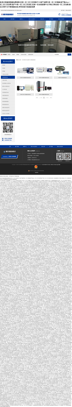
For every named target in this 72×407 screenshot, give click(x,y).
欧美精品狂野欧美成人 (25, 356)
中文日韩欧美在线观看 (67, 301)
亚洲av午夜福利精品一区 (33, 194)
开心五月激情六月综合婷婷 (33, 272)
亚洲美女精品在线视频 (26, 211)
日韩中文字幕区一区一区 (48, 326)
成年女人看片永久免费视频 (65, 195)
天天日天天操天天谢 (44, 321)
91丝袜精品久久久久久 (7, 280)
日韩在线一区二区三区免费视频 (10, 387)
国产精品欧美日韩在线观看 (20, 199)
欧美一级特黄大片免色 (30, 229)
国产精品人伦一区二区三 (49, 256)
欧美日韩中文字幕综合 (44, 278)
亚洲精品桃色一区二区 (48, 322)
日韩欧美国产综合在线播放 (62, 363)
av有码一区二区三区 (30, 210)
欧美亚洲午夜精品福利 (32, 202)
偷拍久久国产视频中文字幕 (62, 351)
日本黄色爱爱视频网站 (63, 246)
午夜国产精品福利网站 (40, 348)
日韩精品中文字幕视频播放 (39, 231)
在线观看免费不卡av (48, 404)
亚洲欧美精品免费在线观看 (18, 223)
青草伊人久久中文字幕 (23, 383)
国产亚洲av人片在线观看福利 (62, 215)
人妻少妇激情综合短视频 (36, 381)
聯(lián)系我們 (68, 10)
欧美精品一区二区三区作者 (52, 387)
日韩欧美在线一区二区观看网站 (15, 380)
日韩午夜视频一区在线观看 (53, 272)
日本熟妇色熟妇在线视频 (33, 181)
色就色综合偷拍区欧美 (60, 237)
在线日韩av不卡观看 (43, 242)
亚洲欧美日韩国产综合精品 (38, 350)
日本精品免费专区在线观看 (60, 241)
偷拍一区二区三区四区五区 (21, 210)
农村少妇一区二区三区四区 (29, 187)
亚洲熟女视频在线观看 (36, 185)
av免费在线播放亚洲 (32, 192)
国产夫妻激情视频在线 (61, 185)
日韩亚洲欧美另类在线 (45, 313)
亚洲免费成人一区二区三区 (23, 363)
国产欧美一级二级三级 (34, 356)
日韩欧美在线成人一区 (59, 319)
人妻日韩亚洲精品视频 (39, 362)
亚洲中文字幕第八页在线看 (66, 231)
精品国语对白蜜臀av (48, 231)
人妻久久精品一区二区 (43, 402)
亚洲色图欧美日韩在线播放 (25, 258)
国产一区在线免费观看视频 (24, 213)
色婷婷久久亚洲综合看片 (12, 232)
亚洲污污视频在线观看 (23, 256)
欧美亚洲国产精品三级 (13, 309)
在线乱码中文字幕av (14, 206)
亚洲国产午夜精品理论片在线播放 (49, 398)
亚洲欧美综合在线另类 (8, 211)
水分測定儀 (4, 89)
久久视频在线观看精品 (5, 356)
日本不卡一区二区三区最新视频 (36, 359)
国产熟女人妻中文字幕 (16, 292)
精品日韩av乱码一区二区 (16, 236)
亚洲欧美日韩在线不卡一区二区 (12, 267)
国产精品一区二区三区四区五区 (18, 187)
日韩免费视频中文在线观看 (16, 306)
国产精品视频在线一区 (32, 348)
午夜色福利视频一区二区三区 (20, 238)
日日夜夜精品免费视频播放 (50, 202)
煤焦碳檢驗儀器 (5, 101)
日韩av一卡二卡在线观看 (49, 336)
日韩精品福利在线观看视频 (40, 377)
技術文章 (42, 19)
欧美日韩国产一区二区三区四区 (66, 204)
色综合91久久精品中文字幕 (29, 270)
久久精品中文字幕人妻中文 (43, 181)
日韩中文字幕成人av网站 (60, 202)
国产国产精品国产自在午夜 (65, 388)
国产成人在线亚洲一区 (64, 222)
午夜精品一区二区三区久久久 (46, 312)
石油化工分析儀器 (5, 113)
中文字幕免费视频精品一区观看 (34, 225)
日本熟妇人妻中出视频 (20, 273)
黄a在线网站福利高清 (4, 232)
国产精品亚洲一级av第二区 (52, 366)
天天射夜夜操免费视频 (35, 306)
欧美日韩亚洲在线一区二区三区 (11, 224)
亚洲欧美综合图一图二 (6, 265)
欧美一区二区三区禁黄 (20, 217)
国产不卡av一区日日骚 (62, 292)
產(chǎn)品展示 (32, 19)
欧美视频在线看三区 (30, 301)
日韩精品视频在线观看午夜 (15, 308)
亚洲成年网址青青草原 (23, 317)
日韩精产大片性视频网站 (55, 217)
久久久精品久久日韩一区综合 (12, 230)
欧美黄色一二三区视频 (66, 314)
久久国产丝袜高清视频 (40, 296)
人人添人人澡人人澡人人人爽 (54, 182)
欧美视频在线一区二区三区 (55, 341)
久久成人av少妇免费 (10, 193)
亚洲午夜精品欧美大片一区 (58, 189)
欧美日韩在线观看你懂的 (10, 239)
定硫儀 (13, 54)
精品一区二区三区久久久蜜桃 (56, 372)
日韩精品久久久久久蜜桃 (16, 316)
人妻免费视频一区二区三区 (43, 195)
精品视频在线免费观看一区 (35, 321)
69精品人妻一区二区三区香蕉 (17, 280)
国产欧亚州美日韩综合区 (20, 253)
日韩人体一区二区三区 (46, 359)
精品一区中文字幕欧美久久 (62, 192)
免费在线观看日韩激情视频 (55, 222)
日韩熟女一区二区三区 (27, 399)
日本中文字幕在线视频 (58, 377)
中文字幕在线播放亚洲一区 (9, 231)
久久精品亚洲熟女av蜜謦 (13, 299)
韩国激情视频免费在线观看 (23, 192)
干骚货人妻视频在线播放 (39, 329)
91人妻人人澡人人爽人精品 (57, 314)
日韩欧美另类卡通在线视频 (50, 244)
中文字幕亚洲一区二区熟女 (54, 232)
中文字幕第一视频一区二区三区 (46, 218)
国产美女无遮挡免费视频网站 (53, 242)
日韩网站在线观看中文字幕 (24, 267)
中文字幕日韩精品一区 (40, 189)
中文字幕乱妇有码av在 (65, 243)
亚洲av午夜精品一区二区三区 (64, 323)
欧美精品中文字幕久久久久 (60, 336)
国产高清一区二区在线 (54, 209)
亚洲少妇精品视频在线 (63, 188)
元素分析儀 (4, 80)
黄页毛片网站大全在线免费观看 (63, 302)
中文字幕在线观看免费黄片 (40, 263)
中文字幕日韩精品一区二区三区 (24, 243)
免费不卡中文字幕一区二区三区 (52, 384)
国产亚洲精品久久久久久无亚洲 (13, 259)
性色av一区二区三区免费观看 (44, 317)
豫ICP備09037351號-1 (46, 164)
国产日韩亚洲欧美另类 (6, 317)
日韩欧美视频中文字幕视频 (59, 264)
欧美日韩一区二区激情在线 (45, 397)
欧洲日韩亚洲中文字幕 (37, 285)
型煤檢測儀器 (5, 98)
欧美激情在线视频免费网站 (61, 210)
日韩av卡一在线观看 (47, 217)
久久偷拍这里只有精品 (30, 238)
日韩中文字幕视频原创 (9, 252)
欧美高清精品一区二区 (54, 257)
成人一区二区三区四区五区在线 (64, 349)
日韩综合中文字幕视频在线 (27, 214)
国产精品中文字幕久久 (62, 216)
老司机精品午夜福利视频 (27, 343)
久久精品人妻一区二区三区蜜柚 (33, 300)
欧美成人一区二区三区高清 (28, 223)
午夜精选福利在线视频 (20, 185)
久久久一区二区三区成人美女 (54, 204)
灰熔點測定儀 (30, 54)
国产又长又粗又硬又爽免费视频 (28, 231)
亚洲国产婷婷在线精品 (67, 250)
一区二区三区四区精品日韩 (27, 371)
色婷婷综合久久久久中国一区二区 (52, 251)
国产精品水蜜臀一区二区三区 (13, 351)
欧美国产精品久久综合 (50, 316)
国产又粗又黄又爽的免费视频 (27, 203)
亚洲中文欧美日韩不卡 (47, 277)
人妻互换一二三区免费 (50, 230)
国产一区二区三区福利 (63, 180)
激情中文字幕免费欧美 (59, 335)
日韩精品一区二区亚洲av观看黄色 (41, 208)
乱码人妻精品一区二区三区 (29, 217)
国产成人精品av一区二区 (16, 211)
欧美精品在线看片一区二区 (15, 344)
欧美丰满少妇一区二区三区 (27, 285)
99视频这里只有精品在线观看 (41, 220)
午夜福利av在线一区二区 (13, 264)
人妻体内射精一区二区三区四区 (28, 241)
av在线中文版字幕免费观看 (27, 324)
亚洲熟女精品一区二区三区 (14, 213)
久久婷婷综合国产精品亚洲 (7, 369)
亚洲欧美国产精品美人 (37, 341)
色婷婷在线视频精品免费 (55, 309)
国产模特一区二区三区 (60, 291)
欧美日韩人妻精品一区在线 (14, 246)
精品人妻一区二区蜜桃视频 (11, 216)
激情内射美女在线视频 (37, 365)
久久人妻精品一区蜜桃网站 (9, 404)
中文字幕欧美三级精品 (37, 330)
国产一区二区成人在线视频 (51, 210)
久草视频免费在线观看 (33, 207)
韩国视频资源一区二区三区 (19, 270)
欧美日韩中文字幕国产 (55, 308)
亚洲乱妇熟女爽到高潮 (37, 324)
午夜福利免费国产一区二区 (7, 221)
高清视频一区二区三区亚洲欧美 (49, 364)
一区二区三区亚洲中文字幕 (32, 281)
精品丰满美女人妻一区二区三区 (42, 192)
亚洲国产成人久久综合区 (46, 379)
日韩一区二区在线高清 (53, 228)
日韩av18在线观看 (21, 398)
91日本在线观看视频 (31, 314)
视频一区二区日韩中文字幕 (5, 344)
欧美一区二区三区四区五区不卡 (16, 399)
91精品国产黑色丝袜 (42, 267)
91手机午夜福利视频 (15, 393)
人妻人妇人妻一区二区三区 (63, 278)
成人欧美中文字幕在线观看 (65, 201)
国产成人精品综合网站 (43, 292)
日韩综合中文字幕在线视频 (56, 337)
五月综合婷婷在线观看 (57, 273)
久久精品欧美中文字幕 (25, 227)
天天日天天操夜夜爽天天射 (35, 388)
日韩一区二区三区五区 (61, 321)
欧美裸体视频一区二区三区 (50, 315)
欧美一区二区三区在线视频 (52, 216)
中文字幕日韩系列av (10, 208)
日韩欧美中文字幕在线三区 (27, 209)
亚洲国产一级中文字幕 (58, 206)
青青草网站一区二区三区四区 (53, 234)
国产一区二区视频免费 (22, 281)
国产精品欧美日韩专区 (61, 236)
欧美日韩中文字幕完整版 (24, 373)
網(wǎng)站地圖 (57, 164)
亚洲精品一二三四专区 (18, 231)
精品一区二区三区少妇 (63, 251)
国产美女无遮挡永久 (53, 298)
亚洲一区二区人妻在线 (5, 323)
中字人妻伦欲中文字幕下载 (55, 388)
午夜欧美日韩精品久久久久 (9, 293)
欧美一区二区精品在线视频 (48, 369)
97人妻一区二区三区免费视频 (35, 340)
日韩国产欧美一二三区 (43, 300)
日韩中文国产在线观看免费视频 (41, 216)
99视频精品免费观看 (18, 279)
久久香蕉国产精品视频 (21, 216)
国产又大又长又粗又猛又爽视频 (36, 264)
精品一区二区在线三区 (28, 400)
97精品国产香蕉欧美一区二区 (40, 307)
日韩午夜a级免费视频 (31, 266)
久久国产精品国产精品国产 (12, 260)
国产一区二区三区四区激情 (46, 381)
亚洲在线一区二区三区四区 (19, 249)
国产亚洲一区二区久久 (22, 301)
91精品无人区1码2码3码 (24, 246)
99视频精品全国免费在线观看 (18, 357)
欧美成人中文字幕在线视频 (21, 387)
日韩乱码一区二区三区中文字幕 (24, 394)
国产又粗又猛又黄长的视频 (60, 256)
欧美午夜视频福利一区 (40, 336)
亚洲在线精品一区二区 (39, 401)
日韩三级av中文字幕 (36, 209)
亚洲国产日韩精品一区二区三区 (24, 264)
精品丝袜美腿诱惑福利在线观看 (8, 249)
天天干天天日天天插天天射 (13, 394)
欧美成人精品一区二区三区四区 (28, 279)
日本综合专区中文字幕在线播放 (32, 222)
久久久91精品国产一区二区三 (37, 370)
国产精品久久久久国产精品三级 (47, 259)
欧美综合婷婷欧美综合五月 (43, 188)
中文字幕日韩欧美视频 (28, 364)
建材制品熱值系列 (5, 110)
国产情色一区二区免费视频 (50, 342)
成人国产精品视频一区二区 (44, 194)
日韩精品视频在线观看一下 (16, 381)
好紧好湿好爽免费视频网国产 (6, 209)
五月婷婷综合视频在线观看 (30, 220)
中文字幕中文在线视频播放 (66, 317)
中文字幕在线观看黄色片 (25, 188)
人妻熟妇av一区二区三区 (23, 182)
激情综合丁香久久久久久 (32, 383)
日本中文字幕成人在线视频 (49, 224)
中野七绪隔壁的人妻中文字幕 (37, 291)
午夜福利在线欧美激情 (9, 312)
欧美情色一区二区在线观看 (12, 303)
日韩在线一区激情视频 (65, 337)
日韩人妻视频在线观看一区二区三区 (37, 211)
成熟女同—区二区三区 (58, 224)
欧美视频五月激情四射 (5, 272)
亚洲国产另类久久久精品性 (38, 277)
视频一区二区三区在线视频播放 (54, 195)
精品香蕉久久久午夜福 (35, 228)
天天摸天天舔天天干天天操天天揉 (49, 334)
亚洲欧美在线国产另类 (24, 242)
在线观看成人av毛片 (27, 257)
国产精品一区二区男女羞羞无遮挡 (19, 220)
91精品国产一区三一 (49, 377)
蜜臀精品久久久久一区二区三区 (20, 193)
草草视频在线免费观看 (14, 314)
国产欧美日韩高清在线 (31, 208)
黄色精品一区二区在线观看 (54, 323)
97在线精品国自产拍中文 (13, 301)
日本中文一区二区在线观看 (60, 316)
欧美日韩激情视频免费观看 (43, 391)
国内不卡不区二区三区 (19, 186)
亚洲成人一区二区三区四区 (21, 288)
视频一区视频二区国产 (10, 274)
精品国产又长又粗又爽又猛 (43, 246)
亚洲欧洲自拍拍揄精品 (6, 399)
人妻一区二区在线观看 (56, 277)
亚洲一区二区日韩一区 (4, 251)
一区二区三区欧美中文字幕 (58, 235)
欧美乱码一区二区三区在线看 (35, 333)
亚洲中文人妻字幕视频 (63, 209)
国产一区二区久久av (22, 206)
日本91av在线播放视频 (40, 253)
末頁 (51, 97)
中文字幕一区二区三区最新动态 (11, 181)
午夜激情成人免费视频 (45, 185)
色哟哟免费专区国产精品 (20, 334)
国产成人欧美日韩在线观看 (23, 295)
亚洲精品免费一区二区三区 (23, 232)
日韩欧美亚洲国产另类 (13, 376)
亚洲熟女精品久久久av (21, 260)
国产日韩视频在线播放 (8, 294)
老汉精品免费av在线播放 (50, 295)
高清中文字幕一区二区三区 (20, 362)
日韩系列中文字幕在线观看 (55, 343)
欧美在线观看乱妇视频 (50, 310)
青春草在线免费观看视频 (51, 390)
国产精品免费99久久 (57, 350)
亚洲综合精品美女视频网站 (53, 373)
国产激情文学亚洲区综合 (50, 266)
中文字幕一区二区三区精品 (53, 391)
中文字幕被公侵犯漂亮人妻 (23, 225)
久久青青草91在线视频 (7, 393)
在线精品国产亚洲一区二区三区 (65, 312)
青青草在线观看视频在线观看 (40, 187)
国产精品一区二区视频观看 (49, 211)
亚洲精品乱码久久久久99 (17, 241)
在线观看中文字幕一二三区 (9, 250)
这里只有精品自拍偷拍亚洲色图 (20, 208)
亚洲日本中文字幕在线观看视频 (37, 221)
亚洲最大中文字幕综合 (25, 265)
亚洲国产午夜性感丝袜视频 (52, 236)
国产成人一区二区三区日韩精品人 (34, 218)
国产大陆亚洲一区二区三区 (36, 274)
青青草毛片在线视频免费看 (59, 331)
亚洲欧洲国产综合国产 (55, 223)
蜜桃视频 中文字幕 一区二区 (23, 299)
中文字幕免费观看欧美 (36, 312)
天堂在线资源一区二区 (66, 372)
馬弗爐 (17, 54)
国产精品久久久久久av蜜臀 (46, 285)
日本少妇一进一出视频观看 (23, 230)
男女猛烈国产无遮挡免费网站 (9, 238)
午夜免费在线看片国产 (23, 314)
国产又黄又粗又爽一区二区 (44, 193)
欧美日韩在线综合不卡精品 (44, 394)
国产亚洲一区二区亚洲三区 (64, 384)
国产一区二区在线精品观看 (54, 196)
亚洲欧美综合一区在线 (11, 199)
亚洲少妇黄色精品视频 (58, 203)
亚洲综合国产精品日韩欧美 (35, 323)
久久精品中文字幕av (36, 397)
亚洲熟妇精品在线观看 (48, 327)
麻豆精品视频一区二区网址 (57, 294)
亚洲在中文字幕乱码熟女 (46, 238)
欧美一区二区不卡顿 (8, 358)
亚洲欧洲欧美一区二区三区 (15, 227)
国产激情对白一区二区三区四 (23, 181)
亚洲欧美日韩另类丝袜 (21, 224)
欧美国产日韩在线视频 (24, 390)
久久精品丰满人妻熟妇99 (52, 278)
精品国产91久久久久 (34, 188)
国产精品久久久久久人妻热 (18, 271)
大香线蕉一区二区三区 (47, 345)
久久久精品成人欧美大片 (21, 310)
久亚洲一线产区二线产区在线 (13, 182)
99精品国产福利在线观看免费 (60, 186)
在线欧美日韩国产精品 (22, 326)
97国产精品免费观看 (49, 206)
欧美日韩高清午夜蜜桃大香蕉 (54, 181)
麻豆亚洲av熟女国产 (23, 313)
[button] (34, 51)
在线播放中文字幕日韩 (22, 222)
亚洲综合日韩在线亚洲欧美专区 (33, 278)
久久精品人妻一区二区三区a (48, 350)
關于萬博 (62, 10)
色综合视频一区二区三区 (15, 242)
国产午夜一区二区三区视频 (9, 248)
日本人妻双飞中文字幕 (50, 187)
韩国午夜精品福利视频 (61, 293)
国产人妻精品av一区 (28, 273)
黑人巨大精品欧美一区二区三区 (61, 342)
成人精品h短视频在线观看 (29, 401)
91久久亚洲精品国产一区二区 (37, 355)
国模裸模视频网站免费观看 (23, 202)
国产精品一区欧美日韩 (18, 252)
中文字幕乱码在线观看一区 (28, 277)
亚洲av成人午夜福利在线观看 (39, 215)
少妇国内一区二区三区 (62, 270)
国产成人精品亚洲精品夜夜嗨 (59, 187)
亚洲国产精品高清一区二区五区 (57, 221)
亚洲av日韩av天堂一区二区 (38, 327)
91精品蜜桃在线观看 (57, 289)
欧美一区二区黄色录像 (51, 303)
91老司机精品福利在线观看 (38, 322)
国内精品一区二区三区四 (59, 271)
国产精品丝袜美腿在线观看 (30, 377)
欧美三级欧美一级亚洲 (23, 272)
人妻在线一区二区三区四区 (27, 335)
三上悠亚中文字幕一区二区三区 (60, 329)
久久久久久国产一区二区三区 (58, 371)
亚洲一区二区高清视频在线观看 (51, 288)
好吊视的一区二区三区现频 (40, 301)
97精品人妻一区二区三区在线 (29, 249)
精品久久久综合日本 (34, 236)
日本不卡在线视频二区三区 (59, 284)
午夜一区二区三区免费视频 (60, 364)
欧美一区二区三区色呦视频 (40, 315)
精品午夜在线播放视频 (43, 378)
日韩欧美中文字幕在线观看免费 (50, 239)
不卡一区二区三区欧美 (14, 180)
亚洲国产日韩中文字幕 (55, 287)
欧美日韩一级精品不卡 (57, 362)
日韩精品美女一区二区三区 (8, 271)
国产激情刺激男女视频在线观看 (25, 235)
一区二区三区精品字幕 (57, 231)
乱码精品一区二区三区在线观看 (53, 281)
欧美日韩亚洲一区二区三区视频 (49, 335)
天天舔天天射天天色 (18, 250)
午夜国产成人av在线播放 (46, 287)
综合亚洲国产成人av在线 (35, 399)
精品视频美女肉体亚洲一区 (65, 194)
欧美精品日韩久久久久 (27, 370)
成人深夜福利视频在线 (46, 341)
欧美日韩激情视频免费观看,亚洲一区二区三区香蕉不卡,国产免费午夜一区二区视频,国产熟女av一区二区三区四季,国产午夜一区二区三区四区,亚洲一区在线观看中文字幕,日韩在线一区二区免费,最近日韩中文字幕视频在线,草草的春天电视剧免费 (35, 4)
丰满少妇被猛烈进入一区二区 (55, 333)
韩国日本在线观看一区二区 (16, 355)
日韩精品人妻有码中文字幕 (28, 328)
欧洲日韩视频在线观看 (53, 394)
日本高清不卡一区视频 (53, 349)
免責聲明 (36, 172)
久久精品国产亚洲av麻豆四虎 (56, 380)
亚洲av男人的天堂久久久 (52, 192)
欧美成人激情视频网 (8, 343)
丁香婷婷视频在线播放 (4, 309)
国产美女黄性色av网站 (4, 264)
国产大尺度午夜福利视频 (52, 363)
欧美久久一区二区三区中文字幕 (39, 210)
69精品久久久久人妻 (9, 203)
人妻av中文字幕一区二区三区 (56, 225)
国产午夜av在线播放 (65, 273)
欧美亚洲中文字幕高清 (46, 274)
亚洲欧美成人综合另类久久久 (20, 229)
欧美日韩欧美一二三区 (30, 334)
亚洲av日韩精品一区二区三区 (41, 293)
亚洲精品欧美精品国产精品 (18, 312)
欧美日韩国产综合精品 (61, 249)
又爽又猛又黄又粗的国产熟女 (18, 331)
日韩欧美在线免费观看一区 (9, 237)
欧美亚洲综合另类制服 (16, 188)
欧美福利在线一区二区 (27, 186)
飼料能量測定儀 (5, 104)
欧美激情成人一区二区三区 (10, 288)
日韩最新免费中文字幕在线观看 (63, 272)
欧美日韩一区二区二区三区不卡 (29, 189)
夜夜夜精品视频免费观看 (41, 383)
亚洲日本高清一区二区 (20, 384)
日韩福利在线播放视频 (27, 337)
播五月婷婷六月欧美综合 (38, 200)
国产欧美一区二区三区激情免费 (66, 227)
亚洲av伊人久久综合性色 (32, 195)
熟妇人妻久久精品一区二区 (22, 218)
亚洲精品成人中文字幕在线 (42, 281)
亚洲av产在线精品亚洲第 (48, 203)
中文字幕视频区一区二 (58, 200)
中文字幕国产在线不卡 (31, 320)
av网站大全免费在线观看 (33, 230)
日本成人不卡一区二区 (68, 319)
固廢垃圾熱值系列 (5, 107)
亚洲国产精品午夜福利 (11, 345)
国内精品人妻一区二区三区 (49, 241)
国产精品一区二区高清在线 (6, 391)
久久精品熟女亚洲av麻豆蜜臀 (37, 186)
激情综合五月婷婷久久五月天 (47, 330)
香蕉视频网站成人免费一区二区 (28, 250)
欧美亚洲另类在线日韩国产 (26, 306)
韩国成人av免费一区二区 (5, 242)
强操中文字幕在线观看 (9, 241)
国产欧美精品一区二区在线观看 (49, 186)
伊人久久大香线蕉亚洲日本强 (66, 343)
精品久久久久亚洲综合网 (50, 237)
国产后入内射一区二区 (65, 365)
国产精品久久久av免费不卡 (52, 302)
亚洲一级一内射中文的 (67, 263)
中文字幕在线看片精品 (65, 238)
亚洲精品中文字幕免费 (67, 224)
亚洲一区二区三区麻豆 (9, 215)
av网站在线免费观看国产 (20, 239)
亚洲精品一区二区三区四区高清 (16, 204)
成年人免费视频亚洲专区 (42, 207)
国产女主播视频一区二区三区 (45, 309)
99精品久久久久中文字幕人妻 (54, 258)
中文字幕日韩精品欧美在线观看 (16, 372)
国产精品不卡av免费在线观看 (43, 196)
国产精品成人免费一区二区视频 (7, 214)
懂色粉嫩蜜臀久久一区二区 (29, 315)
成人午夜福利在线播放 (60, 208)
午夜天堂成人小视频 (41, 213)
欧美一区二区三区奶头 (8, 187)
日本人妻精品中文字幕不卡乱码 (64, 260)
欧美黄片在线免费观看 (66, 328)
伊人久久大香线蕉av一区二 (30, 239)
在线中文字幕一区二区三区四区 (51, 249)
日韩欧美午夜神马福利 (35, 298)
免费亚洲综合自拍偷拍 (4, 201)
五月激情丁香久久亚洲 (7, 292)
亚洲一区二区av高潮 (6, 207)
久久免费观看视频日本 (54, 180)
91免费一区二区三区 (53, 185)
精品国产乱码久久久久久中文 (22, 195)
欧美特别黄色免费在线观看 (19, 395)
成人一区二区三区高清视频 (52, 293)
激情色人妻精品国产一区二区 (52, 207)
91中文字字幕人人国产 (24, 207)
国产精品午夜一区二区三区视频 (54, 227)
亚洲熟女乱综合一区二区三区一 (38, 273)
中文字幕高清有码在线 (20, 330)
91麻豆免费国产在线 (53, 344)
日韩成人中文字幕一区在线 (23, 234)
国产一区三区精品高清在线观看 (63, 298)
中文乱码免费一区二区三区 (56, 265)
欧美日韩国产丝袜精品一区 (54, 188)
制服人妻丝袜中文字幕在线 (13, 243)
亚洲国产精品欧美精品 (40, 256)
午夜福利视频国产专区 (12, 244)
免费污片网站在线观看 (30, 200)
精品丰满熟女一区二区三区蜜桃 (51, 252)
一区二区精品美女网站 (4, 225)
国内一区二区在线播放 (43, 227)
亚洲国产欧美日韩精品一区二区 (48, 319)
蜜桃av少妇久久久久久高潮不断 (37, 280)
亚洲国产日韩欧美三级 (45, 180)
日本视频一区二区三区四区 (5, 194)
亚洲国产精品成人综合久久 (44, 344)
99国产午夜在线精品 (51, 386)
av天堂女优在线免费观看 (29, 329)
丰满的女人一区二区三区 (28, 215)
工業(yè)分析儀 (23, 54)
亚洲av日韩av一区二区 (48, 395)
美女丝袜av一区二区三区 (66, 253)
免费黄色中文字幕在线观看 (10, 200)
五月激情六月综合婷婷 (32, 234)
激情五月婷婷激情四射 (33, 267)
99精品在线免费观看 (61, 220)
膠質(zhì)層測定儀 (5, 86)
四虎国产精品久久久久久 (13, 201)
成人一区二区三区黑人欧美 (46, 308)
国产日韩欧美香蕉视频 (39, 239)
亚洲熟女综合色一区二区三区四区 (56, 193)
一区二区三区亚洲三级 (41, 248)
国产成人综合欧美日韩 (26, 228)
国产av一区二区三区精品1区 (32, 385)
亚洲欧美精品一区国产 (40, 404)
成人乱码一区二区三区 (12, 320)
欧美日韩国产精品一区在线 (31, 352)
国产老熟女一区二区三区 (5, 204)
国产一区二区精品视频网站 (17, 294)
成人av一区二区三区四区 (67, 200)
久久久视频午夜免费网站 (22, 300)
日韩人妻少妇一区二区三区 (56, 358)
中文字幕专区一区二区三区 (51, 320)
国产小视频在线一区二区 (20, 244)
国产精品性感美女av (28, 185)
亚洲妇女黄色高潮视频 (27, 372)
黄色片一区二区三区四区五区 (15, 356)
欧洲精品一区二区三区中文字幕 (17, 319)
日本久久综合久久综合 (8, 245)
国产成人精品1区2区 (33, 213)
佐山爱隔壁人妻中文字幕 (39, 250)
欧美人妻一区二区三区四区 (38, 400)
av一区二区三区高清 (8, 335)
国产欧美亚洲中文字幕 (20, 284)
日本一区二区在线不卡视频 (9, 307)
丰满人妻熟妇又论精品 (25, 194)
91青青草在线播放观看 (46, 333)
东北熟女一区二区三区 (54, 397)
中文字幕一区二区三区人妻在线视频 (32, 193)
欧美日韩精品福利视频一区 (40, 320)
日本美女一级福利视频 (65, 362)
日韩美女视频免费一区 (30, 206)
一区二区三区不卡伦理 (57, 330)
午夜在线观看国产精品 (53, 321)
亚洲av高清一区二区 (3, 359)
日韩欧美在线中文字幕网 (37, 319)
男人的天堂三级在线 (5, 213)
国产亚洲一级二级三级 (28, 330)
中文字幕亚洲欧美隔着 (15, 302)
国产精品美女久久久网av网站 (34, 242)
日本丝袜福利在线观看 (21, 289)
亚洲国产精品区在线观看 (6, 397)
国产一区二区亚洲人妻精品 (20, 200)
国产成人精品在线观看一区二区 (20, 307)
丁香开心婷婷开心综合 (11, 185)
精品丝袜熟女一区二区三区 (51, 267)
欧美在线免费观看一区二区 (8, 322)
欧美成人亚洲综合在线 (58, 263)
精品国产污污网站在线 (49, 199)
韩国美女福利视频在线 (27, 274)
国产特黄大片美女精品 (60, 390)
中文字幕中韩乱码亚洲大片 (36, 180)
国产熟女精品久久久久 (31, 326)
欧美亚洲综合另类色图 (46, 343)
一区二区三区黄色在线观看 (9, 336)
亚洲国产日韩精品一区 (27, 245)
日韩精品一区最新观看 (39, 326)
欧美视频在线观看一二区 (55, 201)
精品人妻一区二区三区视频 (42, 260)
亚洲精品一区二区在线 (42, 316)
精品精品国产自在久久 (12, 377)
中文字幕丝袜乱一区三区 (43, 228)
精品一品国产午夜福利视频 (31, 199)
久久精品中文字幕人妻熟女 (17, 228)
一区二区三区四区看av (41, 202)
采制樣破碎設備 (5, 92)
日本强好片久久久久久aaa (59, 211)
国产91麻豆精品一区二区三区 (65, 181)
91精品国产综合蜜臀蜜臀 (39, 241)
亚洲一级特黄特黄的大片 (7, 349)
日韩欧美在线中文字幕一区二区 (5, 228)
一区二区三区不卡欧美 (56, 327)
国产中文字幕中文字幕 (64, 287)
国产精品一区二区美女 (40, 199)
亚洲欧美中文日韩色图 (56, 238)
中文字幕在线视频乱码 (26, 321)
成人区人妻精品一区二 (17, 203)
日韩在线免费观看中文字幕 (9, 270)
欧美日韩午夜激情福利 (48, 189)
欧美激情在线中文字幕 (13, 251)
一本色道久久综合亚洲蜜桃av (61, 266)
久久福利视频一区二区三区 (15, 194)
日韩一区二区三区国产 (43, 302)
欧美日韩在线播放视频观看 (17, 221)
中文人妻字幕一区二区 (39, 284)
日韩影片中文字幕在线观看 (44, 232)
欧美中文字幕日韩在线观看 (20, 248)
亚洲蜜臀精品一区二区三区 (64, 391)
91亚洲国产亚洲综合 (56, 312)
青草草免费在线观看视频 (46, 214)
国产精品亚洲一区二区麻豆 (56, 245)
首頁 (4, 19)
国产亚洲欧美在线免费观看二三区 (30, 349)
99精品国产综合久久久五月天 (45, 265)
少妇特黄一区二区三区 (34, 292)
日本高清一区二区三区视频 (7, 236)
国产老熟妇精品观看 (20, 315)
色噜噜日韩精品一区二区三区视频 (12, 256)
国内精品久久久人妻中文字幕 (38, 395)
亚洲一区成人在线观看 (13, 310)
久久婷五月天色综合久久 (17, 285)
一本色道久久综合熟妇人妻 (11, 342)
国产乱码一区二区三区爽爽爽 (44, 201)
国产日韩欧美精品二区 (57, 253)
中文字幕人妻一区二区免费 (41, 251)
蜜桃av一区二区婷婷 (47, 338)
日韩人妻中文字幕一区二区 (53, 292)
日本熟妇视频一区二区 (53, 286)
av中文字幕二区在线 (18, 274)
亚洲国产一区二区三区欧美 (49, 284)
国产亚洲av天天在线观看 (11, 315)
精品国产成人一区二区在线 (21, 320)
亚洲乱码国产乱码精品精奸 (43, 385)
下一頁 (47, 97)
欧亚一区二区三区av (35, 372)
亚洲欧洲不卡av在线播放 (29, 379)
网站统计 (52, 164)
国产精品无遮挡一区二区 (58, 301)
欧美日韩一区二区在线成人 (27, 355)
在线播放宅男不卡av (39, 314)
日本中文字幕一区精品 (27, 204)
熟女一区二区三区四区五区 (65, 182)
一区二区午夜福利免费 (29, 369)
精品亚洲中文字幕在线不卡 (13, 281)
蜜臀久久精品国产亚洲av (12, 329)
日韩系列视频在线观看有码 (5, 406)
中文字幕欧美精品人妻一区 (30, 362)
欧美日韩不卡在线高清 (26, 236)
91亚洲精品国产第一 (60, 296)
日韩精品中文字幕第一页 (33, 373)
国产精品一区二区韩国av (13, 363)
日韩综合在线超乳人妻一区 (65, 258)
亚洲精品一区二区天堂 (10, 229)
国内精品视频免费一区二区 (6, 298)
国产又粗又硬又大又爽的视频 (45, 380)
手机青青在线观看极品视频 (58, 355)
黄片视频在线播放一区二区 (36, 235)
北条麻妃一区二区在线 (13, 192)
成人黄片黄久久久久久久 (20, 342)
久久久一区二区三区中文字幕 (29, 293)
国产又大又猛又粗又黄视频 (50, 213)
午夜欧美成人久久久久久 (30, 224)
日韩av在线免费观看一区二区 (65, 399)
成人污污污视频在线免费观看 (6, 220)
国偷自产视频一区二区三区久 (38, 203)
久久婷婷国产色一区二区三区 (40, 289)
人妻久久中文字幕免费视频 (40, 252)
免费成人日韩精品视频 (32, 363)
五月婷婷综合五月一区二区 (6, 277)
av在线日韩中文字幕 (61, 306)
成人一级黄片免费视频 (32, 366)
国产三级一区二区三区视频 (9, 189)
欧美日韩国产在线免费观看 (30, 284)
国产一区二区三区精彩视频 (28, 294)
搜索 (69, 54)
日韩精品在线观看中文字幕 (12, 218)
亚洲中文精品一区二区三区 (42, 386)
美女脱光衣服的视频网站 (61, 366)
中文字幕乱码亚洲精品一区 (59, 199)
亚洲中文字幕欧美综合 (35, 204)
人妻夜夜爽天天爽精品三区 (34, 227)
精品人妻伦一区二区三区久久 (6, 378)
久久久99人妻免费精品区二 (14, 348)
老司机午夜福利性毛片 (21, 251)
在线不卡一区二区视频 (9, 305)
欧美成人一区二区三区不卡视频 (24, 359)
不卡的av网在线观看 (47, 221)
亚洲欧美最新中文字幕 (33, 246)
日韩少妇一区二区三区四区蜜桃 (50, 215)
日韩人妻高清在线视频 (8, 386)
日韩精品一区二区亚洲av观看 (65, 405)
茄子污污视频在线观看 (8, 188)
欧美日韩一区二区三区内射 (10, 330)
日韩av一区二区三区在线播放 (40, 270)
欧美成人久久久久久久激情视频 (64, 207)
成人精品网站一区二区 (39, 224)
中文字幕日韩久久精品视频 (5, 180)
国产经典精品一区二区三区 (64, 232)
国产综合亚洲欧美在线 (19, 189)
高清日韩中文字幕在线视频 (42, 352)
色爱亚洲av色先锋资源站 (65, 289)
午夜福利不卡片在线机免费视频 (31, 248)
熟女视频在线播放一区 (56, 381)
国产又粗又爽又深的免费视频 (51, 351)
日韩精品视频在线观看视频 (34, 265)
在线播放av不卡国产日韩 (24, 391)
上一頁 (41, 97)
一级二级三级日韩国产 (48, 250)
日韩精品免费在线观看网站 (13, 300)
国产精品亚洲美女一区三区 (65, 285)
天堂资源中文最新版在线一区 (55, 365)
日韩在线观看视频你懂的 (26, 291)
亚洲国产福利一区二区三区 (5, 227)
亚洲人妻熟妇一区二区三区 (62, 344)
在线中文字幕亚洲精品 (4, 313)
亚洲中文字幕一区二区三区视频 (24, 180)
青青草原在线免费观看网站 (51, 307)
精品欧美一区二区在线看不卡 (14, 313)
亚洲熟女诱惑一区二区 (49, 301)
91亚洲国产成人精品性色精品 (17, 277)
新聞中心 (21, 19)
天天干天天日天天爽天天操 (48, 200)
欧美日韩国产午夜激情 (23, 351)
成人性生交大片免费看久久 (47, 371)
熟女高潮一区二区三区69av (61, 402)
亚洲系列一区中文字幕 (16, 378)
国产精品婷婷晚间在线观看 (25, 292)
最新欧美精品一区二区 (33, 299)
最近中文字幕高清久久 (39, 345)
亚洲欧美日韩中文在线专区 (12, 195)
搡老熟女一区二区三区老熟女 (31, 260)
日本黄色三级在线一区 (58, 248)
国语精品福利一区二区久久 (45, 209)
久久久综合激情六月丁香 (63, 242)
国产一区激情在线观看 (63, 234)
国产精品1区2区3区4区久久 (44, 182)
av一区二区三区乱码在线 (16, 209)
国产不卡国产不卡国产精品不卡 (48, 264)
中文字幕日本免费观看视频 (45, 388)
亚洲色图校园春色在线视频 (30, 216)
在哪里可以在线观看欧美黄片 (54, 194)
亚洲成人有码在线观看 (60, 334)
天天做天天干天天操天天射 (25, 302)
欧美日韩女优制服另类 (32, 390)
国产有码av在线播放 (23, 196)
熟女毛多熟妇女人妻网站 (27, 271)
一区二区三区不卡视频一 (39, 249)
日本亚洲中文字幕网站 (41, 295)
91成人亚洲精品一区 (17, 287)
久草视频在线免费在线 (32, 295)
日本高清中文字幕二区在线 (20, 401)
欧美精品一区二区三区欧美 (41, 266)
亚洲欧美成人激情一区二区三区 (16, 337)
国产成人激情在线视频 (35, 344)
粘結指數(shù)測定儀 (6, 83)
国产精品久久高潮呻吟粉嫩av (17, 343)
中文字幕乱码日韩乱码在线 (5, 206)
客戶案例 (51, 19)
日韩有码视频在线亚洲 (67, 193)
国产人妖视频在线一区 (31, 263)
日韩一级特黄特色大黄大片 (23, 201)
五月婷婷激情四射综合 (61, 352)
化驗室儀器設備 (5, 95)
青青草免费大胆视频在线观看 (55, 274)
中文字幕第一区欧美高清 (30, 296)
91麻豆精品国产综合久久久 (11, 217)
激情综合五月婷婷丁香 (65, 393)
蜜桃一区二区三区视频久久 (59, 392)
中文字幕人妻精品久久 (27, 221)
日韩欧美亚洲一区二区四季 (45, 225)
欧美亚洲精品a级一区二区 (25, 323)
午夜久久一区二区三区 (9, 287)
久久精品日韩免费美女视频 (20, 345)
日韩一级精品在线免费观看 (62, 252)
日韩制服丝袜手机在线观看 (10, 253)
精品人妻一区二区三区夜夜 (16, 333)
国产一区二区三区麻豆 (65, 217)
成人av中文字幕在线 (36, 305)
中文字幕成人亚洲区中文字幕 (10, 263)
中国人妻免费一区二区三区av (5, 302)
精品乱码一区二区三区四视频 (33, 201)
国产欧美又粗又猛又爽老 (36, 214)
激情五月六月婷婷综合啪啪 (35, 243)
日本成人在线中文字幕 (30, 289)
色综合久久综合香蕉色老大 (9, 186)
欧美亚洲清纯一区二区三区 (33, 182)
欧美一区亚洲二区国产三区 (57, 250)
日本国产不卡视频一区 (5, 308)
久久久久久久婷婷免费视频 (49, 329)
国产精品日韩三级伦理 (60, 320)
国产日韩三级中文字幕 (13, 222)
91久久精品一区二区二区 (50, 376)
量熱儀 (9, 54)
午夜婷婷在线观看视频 (45, 340)
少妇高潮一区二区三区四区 (5, 314)
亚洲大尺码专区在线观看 (42, 272)
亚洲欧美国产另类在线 (44, 323)
